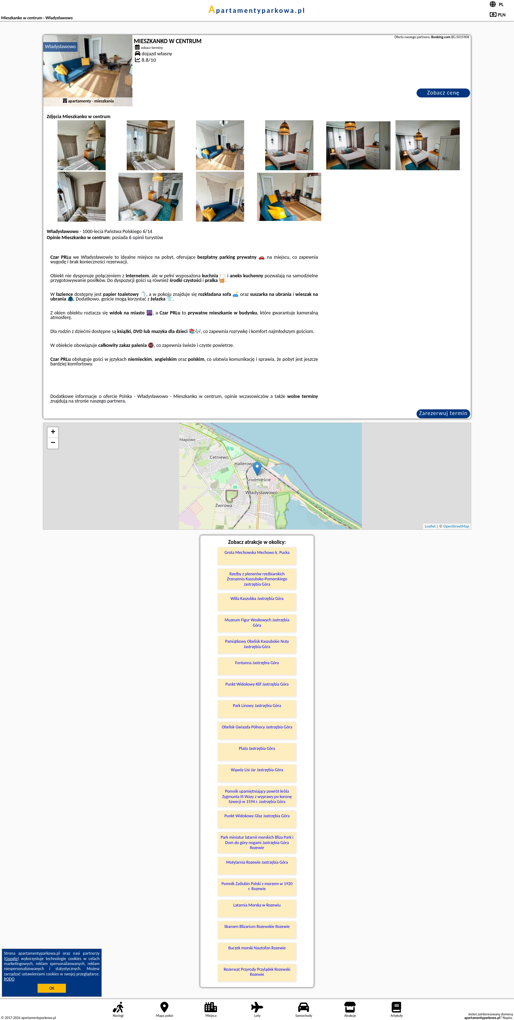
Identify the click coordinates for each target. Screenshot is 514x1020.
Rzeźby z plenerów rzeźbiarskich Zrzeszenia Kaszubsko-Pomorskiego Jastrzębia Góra (257, 579)
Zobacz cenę (443, 92)
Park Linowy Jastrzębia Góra (257, 705)
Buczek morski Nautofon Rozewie (257, 947)
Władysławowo (60, 47)
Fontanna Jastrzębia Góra (257, 662)
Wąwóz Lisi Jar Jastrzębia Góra (257, 769)
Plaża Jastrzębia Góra (257, 748)
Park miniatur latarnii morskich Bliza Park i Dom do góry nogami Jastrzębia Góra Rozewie (257, 842)
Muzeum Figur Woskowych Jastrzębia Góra (257, 622)
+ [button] (53, 432)
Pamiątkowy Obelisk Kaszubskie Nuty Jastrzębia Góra (257, 644)
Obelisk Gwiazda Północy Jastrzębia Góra (257, 726)
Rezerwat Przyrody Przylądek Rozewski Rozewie (257, 972)
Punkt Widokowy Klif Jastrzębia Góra (256, 684)
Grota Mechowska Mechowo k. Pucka (257, 552)
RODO (9, 978)
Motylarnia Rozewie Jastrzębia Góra (257, 862)
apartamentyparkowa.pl (257, 10)
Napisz (507, 1017)
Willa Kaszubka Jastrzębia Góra (257, 598)
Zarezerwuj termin (443, 413)
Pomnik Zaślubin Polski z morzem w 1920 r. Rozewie (257, 886)
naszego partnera (107, 401)
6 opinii (136, 237)
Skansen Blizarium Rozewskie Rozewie (256, 926)
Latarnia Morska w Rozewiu (257, 905)
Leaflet (430, 526)
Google (11, 958)
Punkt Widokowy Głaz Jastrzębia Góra (257, 815)
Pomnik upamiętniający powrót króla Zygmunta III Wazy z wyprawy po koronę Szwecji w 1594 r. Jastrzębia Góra (257, 796)
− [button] (53, 443)
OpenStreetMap (456, 526)
